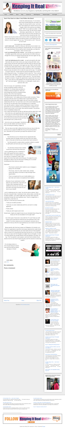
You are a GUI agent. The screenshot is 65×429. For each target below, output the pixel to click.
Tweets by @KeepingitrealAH (51, 44)
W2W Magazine (37, 14)
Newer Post (6, 300)
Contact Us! (28, 14)
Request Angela (46, 14)
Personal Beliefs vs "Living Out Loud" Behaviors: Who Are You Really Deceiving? (55, 310)
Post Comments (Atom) (25, 304)
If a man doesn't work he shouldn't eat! (52, 215)
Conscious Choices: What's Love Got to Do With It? (55, 269)
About (17, 14)
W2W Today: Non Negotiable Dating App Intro (55, 285)
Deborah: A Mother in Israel (50, 228)
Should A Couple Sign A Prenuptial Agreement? (55, 291)
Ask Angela (54, 14)
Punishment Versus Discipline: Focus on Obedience (55, 300)
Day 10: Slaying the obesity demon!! (54, 279)
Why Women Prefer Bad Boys (51, 354)
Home (5, 14)
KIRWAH (11, 14)
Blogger (43, 426)
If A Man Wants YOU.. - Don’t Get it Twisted (55, 320)
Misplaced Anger (48, 221)
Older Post (39, 300)
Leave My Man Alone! (49, 201)
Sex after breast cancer (50, 194)
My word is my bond (49, 207)
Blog (22, 14)
